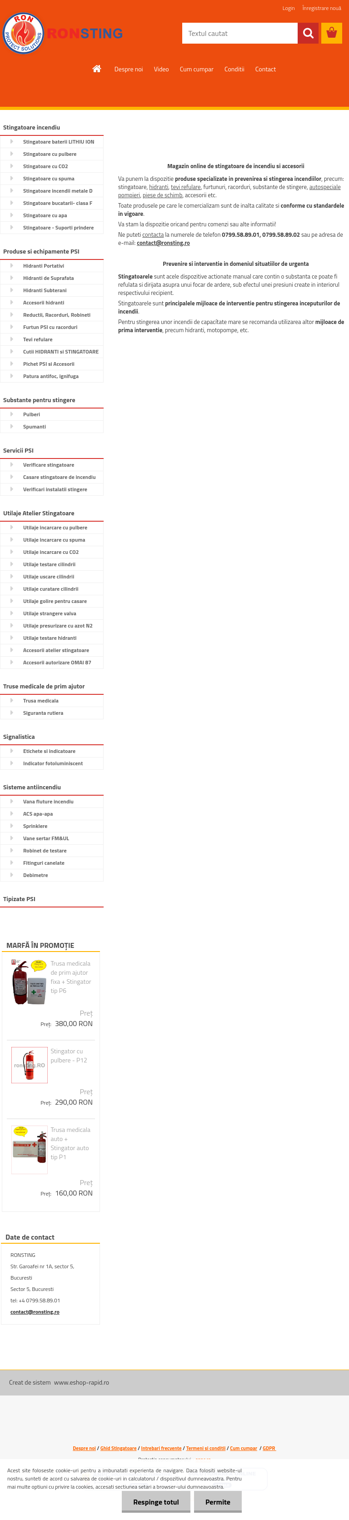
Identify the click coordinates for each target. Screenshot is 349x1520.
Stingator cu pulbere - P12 (68, 1056)
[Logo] (62, 33)
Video (161, 69)
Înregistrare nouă (322, 8)
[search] (308, 33)
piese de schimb (162, 194)
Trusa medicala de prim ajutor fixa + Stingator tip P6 (70, 977)
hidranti (158, 186)
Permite (217, 1501)
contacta (153, 234)
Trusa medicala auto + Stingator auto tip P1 (70, 1143)
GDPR (269, 1448)
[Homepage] (97, 68)
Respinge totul (156, 1501)
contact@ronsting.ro (35, 1311)
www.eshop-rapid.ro (81, 1382)
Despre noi (129, 69)
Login (289, 8)
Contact (265, 69)
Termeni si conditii (206, 1448)
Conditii (234, 69)
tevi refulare (186, 186)
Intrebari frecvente (161, 1448)
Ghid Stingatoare (118, 1448)
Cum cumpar (197, 69)
